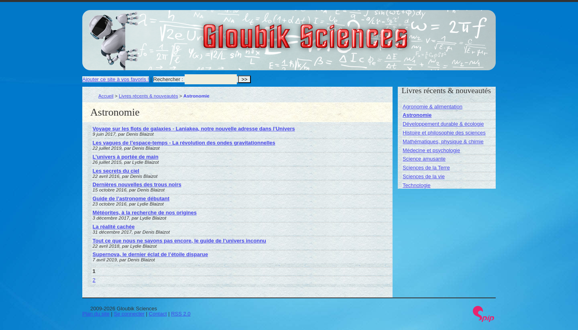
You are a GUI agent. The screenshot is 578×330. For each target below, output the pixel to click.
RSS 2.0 (180, 314)
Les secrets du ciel (116, 171)
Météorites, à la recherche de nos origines (145, 213)
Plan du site (96, 314)
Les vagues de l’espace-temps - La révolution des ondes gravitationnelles (184, 143)
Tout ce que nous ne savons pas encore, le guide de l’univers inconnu (179, 241)
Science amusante (424, 159)
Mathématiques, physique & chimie (443, 142)
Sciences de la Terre (426, 168)
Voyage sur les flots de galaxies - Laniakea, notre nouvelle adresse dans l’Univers (194, 129)
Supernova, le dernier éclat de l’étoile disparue (150, 254)
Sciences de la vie (424, 176)
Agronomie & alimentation (432, 107)
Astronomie (417, 115)
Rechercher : (168, 79)
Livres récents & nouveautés (148, 95)
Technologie (416, 185)
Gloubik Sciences (350, 31)
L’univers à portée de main (126, 157)
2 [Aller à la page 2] (94, 280)
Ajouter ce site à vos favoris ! (115, 79)
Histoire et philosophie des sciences (444, 133)
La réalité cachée (114, 227)
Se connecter (129, 314)
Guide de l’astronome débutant (131, 199)
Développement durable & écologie (443, 124)
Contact (158, 314)
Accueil (106, 95)
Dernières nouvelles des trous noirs (137, 184)
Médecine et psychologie (431, 150)
